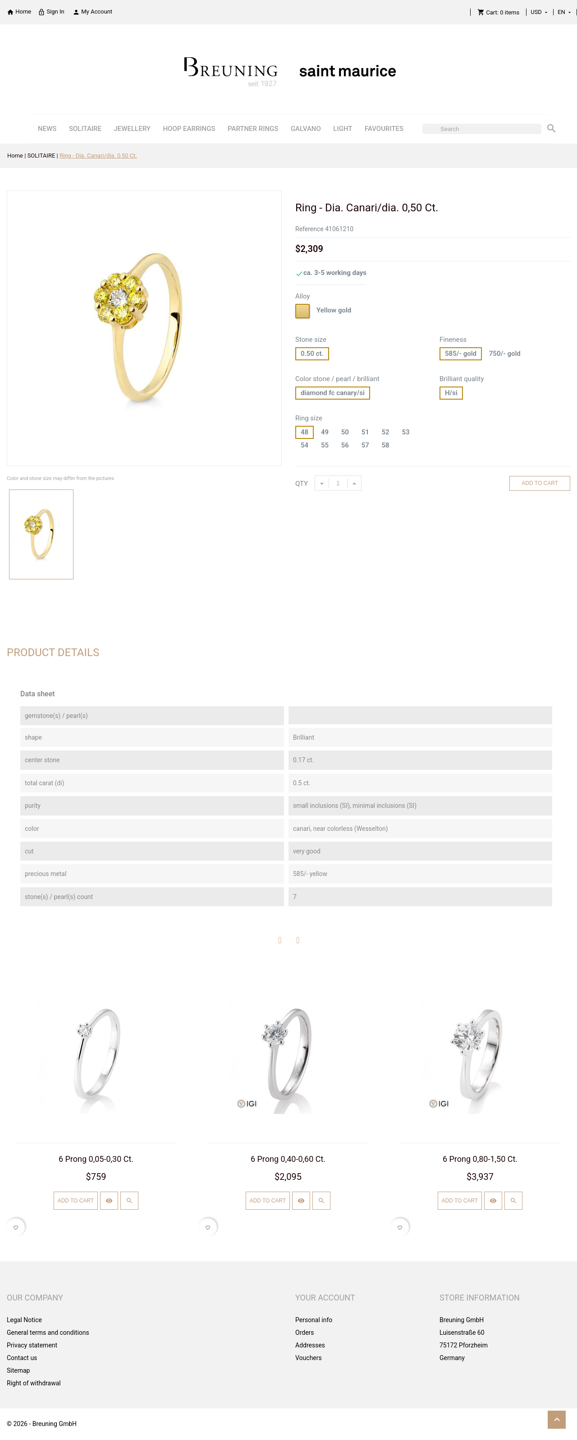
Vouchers (308, 1357)
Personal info (313, 1319)
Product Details (53, 652)
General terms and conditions (48, 1332)
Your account (325, 1297)
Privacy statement (32, 1345)
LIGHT (342, 129)
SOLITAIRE (85, 129)
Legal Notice (24, 1319)
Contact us (22, 1357)
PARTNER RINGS (253, 129)
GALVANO (306, 129)
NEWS (47, 129)
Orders (304, 1332)
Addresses (310, 1345)
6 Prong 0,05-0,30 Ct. (96, 1159)
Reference (309, 229)
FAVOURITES (384, 129)
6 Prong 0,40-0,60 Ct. (288, 1159)
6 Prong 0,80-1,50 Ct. (480, 1159)
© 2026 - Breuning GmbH (42, 1423)
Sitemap (18, 1370)
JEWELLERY (132, 129)
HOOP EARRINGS (189, 129)
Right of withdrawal (34, 1383)
